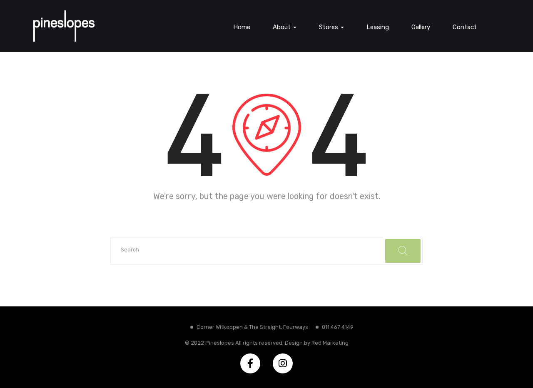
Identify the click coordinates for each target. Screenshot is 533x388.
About (284, 27)
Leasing (377, 27)
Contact (465, 27)
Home (241, 27)
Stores (331, 27)
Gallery (420, 27)
